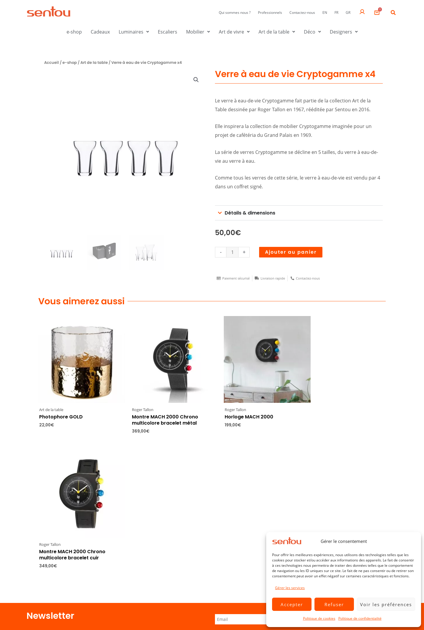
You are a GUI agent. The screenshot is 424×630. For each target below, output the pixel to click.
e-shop (74, 32)
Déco (312, 32)
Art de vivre (234, 32)
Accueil (51, 62)
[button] (393, 12)
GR (348, 12)
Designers (344, 32)
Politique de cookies (319, 618)
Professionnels (270, 12)
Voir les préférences (386, 604)
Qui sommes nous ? (235, 12)
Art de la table (277, 32)
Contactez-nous (302, 12)
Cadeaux (100, 32)
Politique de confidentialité (360, 618)
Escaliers (167, 32)
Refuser (334, 604)
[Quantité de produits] (232, 252)
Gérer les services (290, 587)
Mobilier (198, 32)
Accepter (292, 604)
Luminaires (134, 32)
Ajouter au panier (291, 252)
